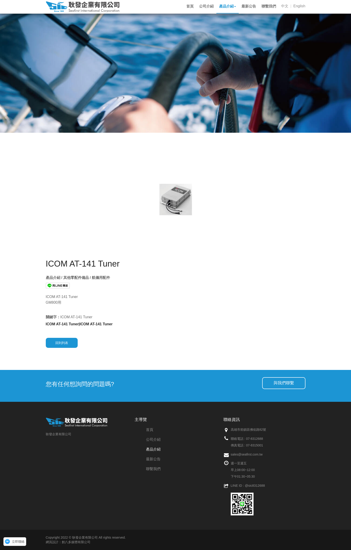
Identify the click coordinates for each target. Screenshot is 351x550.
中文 (284, 6)
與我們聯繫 (284, 383)
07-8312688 (254, 439)
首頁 (149, 430)
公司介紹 (153, 439)
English (299, 6)
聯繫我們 (153, 469)
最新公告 (153, 459)
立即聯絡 (18, 541)
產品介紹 (153, 449)
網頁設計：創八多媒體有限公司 (68, 542)
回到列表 (61, 343)
